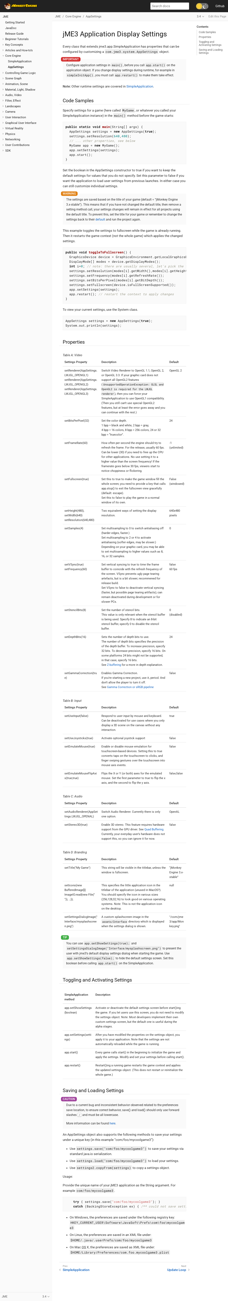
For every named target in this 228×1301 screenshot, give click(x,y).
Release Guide (14, 33)
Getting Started (15, 22)
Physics (10, 134)
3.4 (199, 16)
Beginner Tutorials (17, 39)
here (112, 1123)
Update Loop (176, 1270)
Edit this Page (217, 16)
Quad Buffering (153, 829)
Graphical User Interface (20, 123)
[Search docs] (169, 6)
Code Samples (207, 32)
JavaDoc (10, 28)
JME (5, 16)
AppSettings (16, 67)
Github (220, 6)
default (100, 219)
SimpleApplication (20, 61)
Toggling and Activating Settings (210, 43)
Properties (205, 37)
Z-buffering (114, 665)
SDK (8, 150)
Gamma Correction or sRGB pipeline (130, 687)
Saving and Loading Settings (211, 51)
